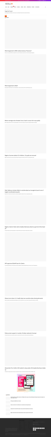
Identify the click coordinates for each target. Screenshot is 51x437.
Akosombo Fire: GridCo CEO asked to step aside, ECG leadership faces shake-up (22, 408)
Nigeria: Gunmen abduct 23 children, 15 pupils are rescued (20, 155)
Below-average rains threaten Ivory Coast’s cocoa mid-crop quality (22, 120)
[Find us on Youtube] (37, 428)
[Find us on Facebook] (33, 428)
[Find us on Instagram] (35, 430)
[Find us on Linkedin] (38, 428)
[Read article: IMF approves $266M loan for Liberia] (25, 246)
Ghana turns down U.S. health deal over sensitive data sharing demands (24, 298)
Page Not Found (7, 9)
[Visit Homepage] (8, 4)
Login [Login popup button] (26, 0)
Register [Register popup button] (28, 0)
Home (18, 0)
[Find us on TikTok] (44, 0)
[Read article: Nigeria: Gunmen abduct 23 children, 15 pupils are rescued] (25, 138)
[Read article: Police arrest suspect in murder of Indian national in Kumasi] (25, 316)
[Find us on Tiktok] (33, 430)
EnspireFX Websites (22, 434)
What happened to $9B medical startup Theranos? (18, 51)
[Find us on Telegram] (43, 428)
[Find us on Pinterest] (42, 428)
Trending (11, 6)
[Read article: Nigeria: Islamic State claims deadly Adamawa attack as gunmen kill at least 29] (25, 210)
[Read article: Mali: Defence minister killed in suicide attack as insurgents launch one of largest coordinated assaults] (25, 173)
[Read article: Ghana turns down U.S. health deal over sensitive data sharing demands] (25, 281)
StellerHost (28, 434)
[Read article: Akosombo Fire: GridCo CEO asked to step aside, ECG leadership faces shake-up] (25, 351)
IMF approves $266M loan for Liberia (14, 263)
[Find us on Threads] (41, 0)
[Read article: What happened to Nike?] (25, 69)
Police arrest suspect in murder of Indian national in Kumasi (20, 333)
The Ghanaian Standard (9, 434)
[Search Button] (45, 7)
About (20, 0)
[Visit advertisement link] (26, 383)
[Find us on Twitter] (35, 428)
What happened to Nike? (11, 86)
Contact (22, 0)
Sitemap (24, 0)
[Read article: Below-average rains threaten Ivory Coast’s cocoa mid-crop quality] (25, 103)
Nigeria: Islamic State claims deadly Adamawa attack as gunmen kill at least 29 (22, 412)
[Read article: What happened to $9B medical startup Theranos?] (25, 34)
